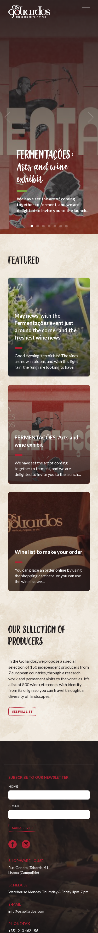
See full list (22, 711)
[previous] (9, 117)
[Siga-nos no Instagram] (26, 844)
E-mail (13, 806)
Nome (13, 786)
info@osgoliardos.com (26, 911)
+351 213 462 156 (23, 930)
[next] (89, 117)
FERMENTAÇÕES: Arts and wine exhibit (45, 167)
